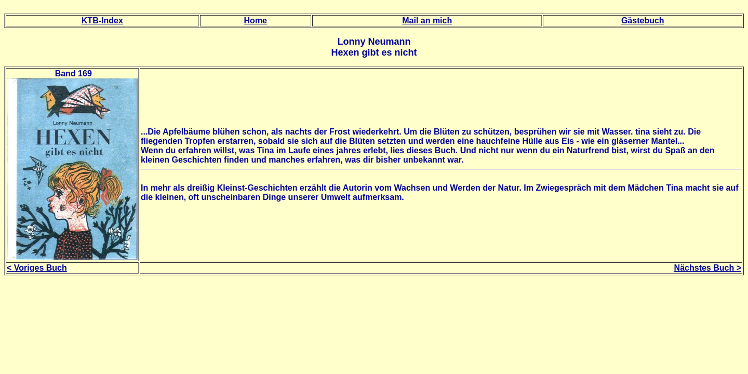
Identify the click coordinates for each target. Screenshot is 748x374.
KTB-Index (102, 20)
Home (255, 20)
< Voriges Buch (37, 267)
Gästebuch (642, 20)
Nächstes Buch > (707, 267)
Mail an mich (427, 20)
